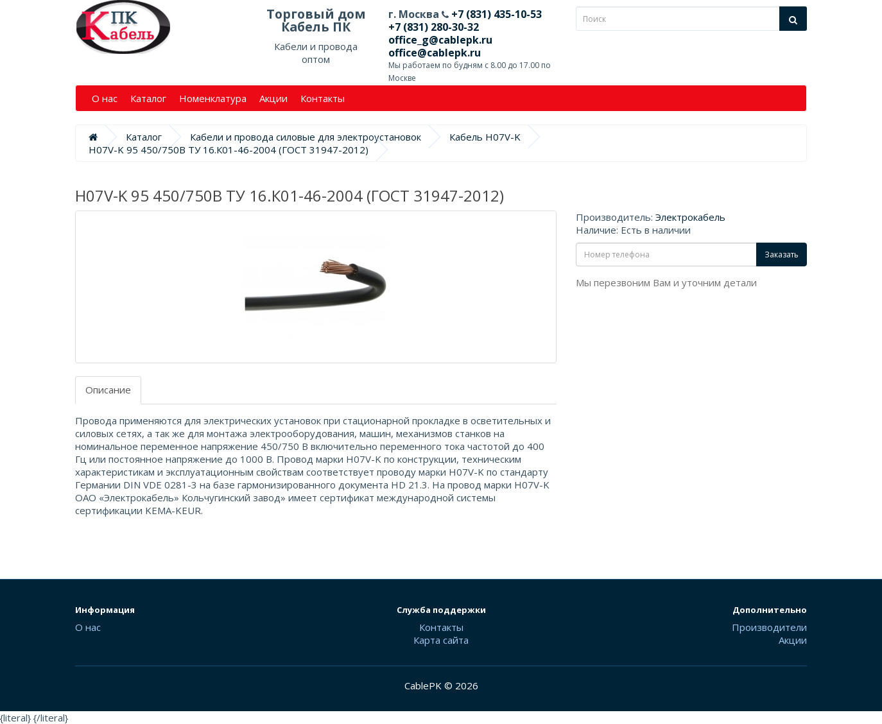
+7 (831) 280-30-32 (433, 27)
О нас (104, 98)
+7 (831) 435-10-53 (495, 14)
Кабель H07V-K (485, 136)
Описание (108, 389)
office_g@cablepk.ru (440, 40)
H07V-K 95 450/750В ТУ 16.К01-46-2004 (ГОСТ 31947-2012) (228, 149)
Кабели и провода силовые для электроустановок (305, 136)
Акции (273, 98)
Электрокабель (690, 217)
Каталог (148, 98)
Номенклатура (212, 98)
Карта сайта (441, 640)
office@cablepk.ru (434, 53)
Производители (769, 627)
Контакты (322, 98)
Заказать (782, 254)
